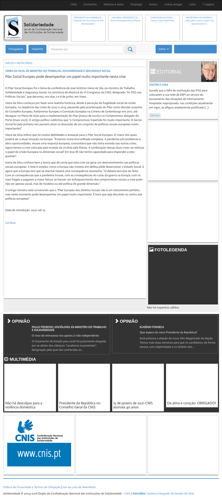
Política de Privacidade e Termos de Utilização (31, 487)
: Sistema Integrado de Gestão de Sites (163, 493)
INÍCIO (9, 63)
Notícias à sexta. (114, 4)
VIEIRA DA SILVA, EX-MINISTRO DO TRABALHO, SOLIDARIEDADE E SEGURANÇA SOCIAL (58, 70)
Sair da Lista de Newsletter (79, 487)
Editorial (154, 115)
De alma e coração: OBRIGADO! (191, 403)
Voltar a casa (158, 84)
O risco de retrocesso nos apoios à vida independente (65, 335)
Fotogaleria (16, 49)
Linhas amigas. (173, 4)
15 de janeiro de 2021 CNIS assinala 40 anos (133, 405)
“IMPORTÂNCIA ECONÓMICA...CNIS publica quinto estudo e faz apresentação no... (199, 20)
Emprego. (136, 4)
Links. (192, 4)
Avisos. (153, 4)
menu (164, 49)
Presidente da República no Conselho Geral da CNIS (79, 405)
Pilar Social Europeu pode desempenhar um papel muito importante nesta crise (65, 76)
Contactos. (90, 4)
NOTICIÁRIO (24, 63)
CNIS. (73, 4)
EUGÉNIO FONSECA (152, 327)
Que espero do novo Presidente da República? (168, 332)
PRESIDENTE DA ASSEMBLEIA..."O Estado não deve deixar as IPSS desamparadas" (88, 20)
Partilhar (10, 223)
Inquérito (37, 49)
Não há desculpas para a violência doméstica (23, 405)
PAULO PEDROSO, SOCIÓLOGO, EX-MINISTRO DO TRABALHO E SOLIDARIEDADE (69, 328)
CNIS (127, 493)
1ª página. (209, 4)
